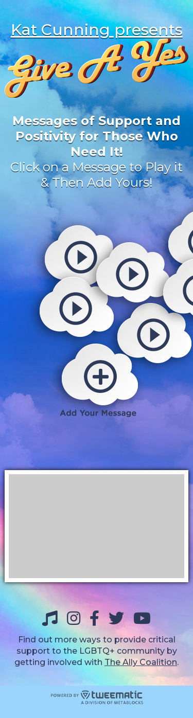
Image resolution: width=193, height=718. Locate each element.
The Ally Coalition (140, 662)
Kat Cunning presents (97, 29)
